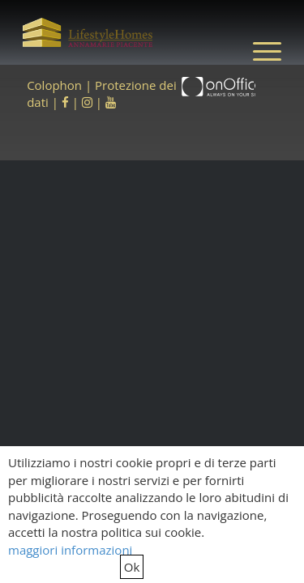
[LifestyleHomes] (87, 32)
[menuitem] (259, 50)
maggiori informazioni (70, 550)
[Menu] (259, 50)
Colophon (54, 85)
